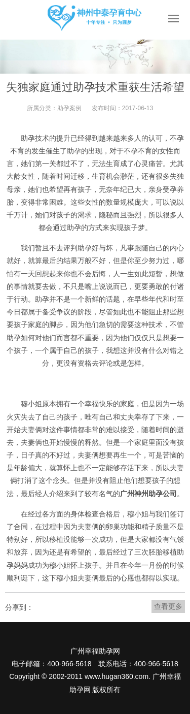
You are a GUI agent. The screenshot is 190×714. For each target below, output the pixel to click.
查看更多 (168, 606)
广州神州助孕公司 (148, 494)
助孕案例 (69, 108)
